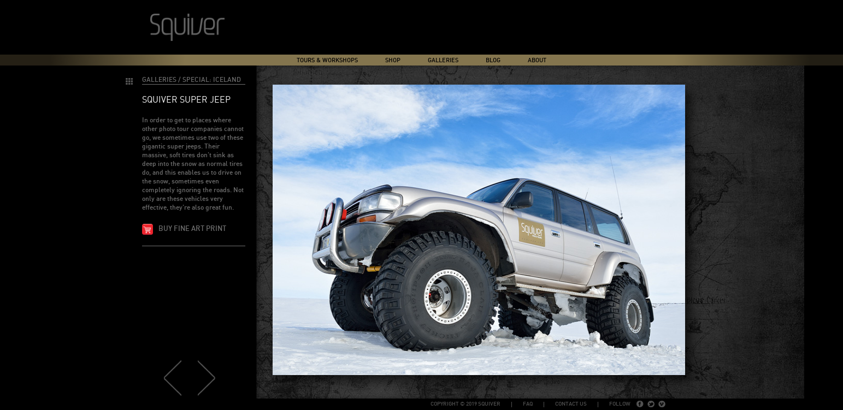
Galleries (443, 60)
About (537, 60)
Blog (493, 60)
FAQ (528, 404)
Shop (392, 60)
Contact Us (571, 404)
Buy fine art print (192, 229)
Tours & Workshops (327, 60)
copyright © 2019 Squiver (465, 404)
